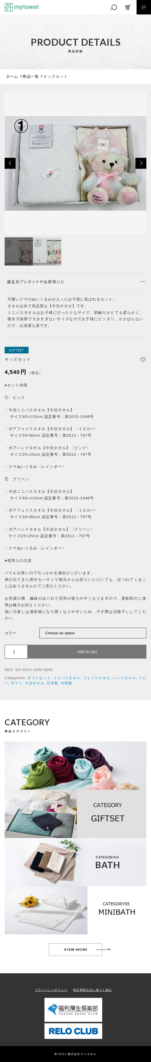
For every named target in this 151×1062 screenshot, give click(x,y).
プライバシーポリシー (51, 989)
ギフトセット (39, 678)
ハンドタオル (124, 678)
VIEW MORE (75, 949)
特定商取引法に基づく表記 (92, 989)
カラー (11, 633)
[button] (10, 163)
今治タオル (34, 683)
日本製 (52, 683)
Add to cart (87, 651)
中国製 (66, 683)
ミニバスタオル (67, 678)
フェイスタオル (96, 678)
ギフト (17, 683)
